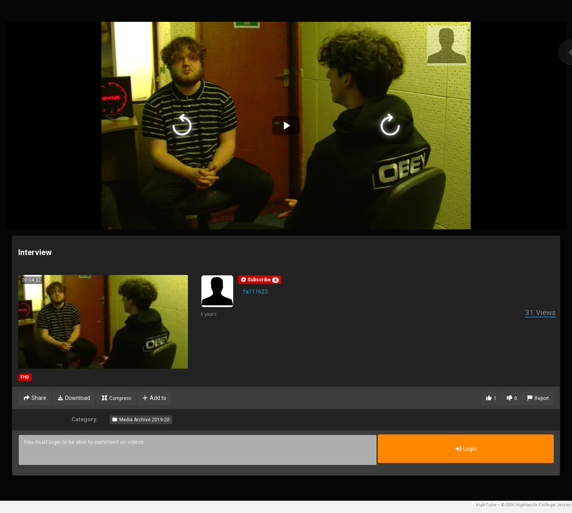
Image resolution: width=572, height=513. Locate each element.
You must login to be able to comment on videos (197, 449)
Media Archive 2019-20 (141, 420)
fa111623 (255, 291)
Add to (154, 398)
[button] (259, 279)
